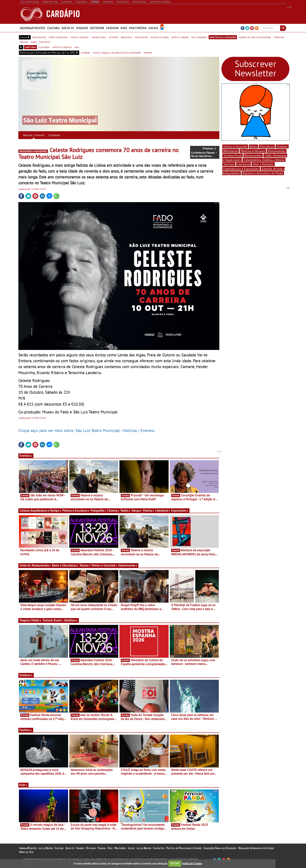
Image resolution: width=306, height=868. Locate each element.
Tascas (84, 565)
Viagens (82, 28)
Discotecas (267, 146)
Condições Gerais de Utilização (219, 848)
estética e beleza (180, 37)
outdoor (113, 37)
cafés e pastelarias (58, 37)
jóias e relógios (199, 37)
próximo (148, 52)
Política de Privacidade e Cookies (183, 848)
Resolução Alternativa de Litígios (256, 848)
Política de (192, 863)
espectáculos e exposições (223, 37)
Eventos (25, 456)
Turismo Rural (52, 620)
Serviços (228, 164)
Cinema (113, 510)
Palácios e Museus (253, 151)
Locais (153, 28)
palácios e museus (160, 37)
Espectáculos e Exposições (241, 169)
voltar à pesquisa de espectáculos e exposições (117, 52)
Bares (253, 146)
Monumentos (277, 151)
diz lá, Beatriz (45, 848)
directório (30, 47)
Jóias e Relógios (263, 164)
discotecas (44, 42)
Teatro (125, 510)
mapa (76, 47)
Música (149, 510)
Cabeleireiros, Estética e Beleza (264, 160)
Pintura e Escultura (76, 510)
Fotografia (98, 510)
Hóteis (36, 620)
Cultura (53, 28)
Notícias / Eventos (33, 135)
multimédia (44, 47)
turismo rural (98, 37)
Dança (137, 510)
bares (33, 42)
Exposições (180, 510)
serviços (24, 42)
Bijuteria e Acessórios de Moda (263, 173)
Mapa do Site (26, 852)
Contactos (54, 135)
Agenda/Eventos (32, 28)
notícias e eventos (61, 47)
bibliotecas (126, 37)
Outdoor (97, 28)
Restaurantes (41, 565)
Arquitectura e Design (45, 510)
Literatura (162, 510)
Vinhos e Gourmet (104, 565)
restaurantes (39, 37)
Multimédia (138, 28)
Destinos (71, 620)
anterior (85, 52)
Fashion (112, 28)
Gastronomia (127, 565)
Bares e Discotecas (65, 565)
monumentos (141, 37)
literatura (279, 37)
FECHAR (174, 863)
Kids (124, 28)
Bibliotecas (230, 151)
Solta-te (67, 28)
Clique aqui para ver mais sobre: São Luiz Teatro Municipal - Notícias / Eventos (86, 430)
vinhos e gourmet (79, 37)
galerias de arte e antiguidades (255, 37)
